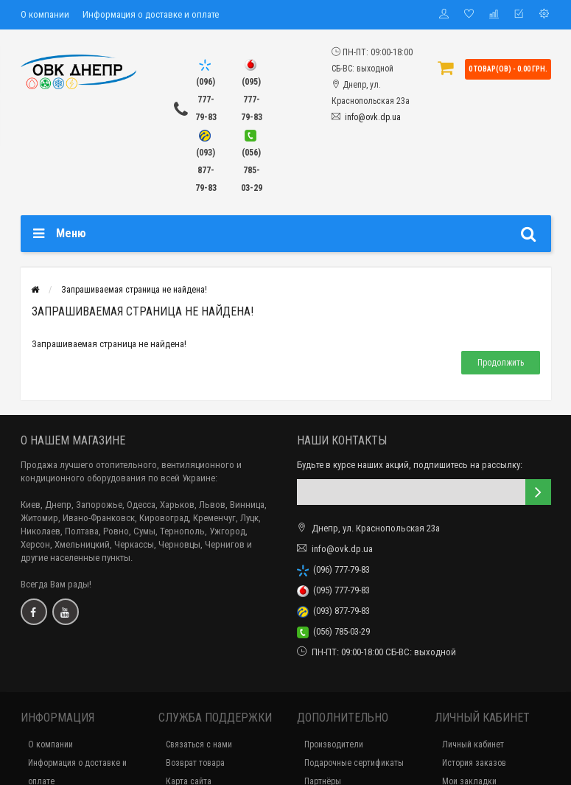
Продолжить (500, 362)
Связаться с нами (199, 744)
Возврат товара (195, 763)
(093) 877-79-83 (333, 610)
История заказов (474, 763)
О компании (45, 14)
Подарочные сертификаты (354, 763)
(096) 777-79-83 (333, 569)
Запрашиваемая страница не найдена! (134, 290)
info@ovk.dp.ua (373, 117)
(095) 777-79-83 (333, 590)
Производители (333, 744)
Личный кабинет (473, 744)
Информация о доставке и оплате (151, 14)
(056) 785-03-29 (333, 631)
